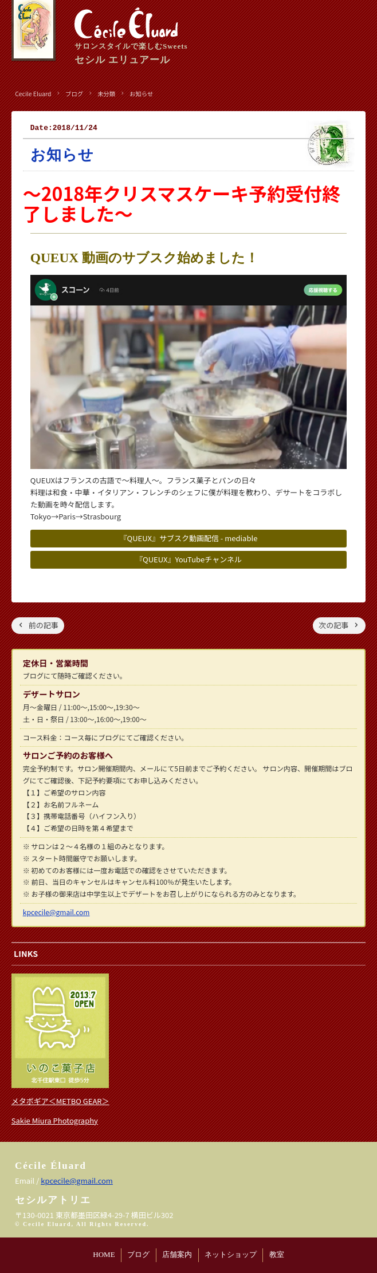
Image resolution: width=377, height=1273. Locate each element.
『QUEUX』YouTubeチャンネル (188, 559)
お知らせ (141, 93)
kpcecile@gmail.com (56, 912)
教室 (276, 1254)
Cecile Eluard (33, 93)
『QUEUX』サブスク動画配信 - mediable (189, 538)
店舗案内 (177, 1254)
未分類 (106, 93)
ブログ (138, 1254)
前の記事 (43, 625)
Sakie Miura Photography (54, 1120)
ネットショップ (231, 1254)
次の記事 (333, 625)
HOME (104, 1254)
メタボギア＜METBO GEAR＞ (60, 1100)
